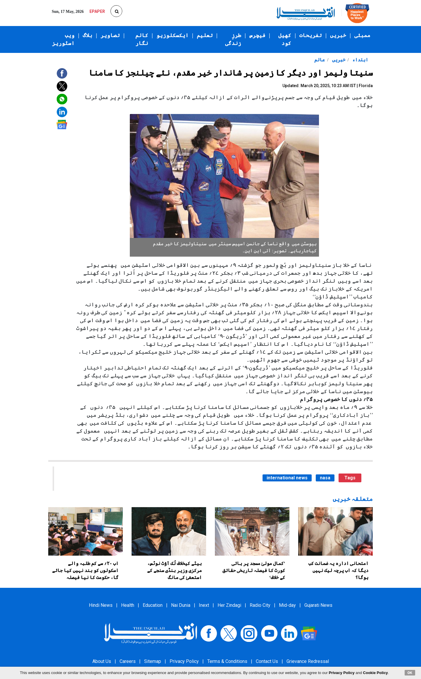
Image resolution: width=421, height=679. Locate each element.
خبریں (338, 35)
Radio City (260, 605)
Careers (128, 661)
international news (287, 478)
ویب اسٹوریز (63, 39)
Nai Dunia (180, 605)
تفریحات (310, 35)
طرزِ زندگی (233, 39)
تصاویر (110, 35)
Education (153, 605)
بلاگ (87, 35)
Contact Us (267, 661)
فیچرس (257, 35)
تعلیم (205, 35)
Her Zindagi (229, 605)
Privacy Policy (184, 661)
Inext (204, 605)
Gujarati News (318, 605)
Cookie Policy (375, 673)
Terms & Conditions (227, 661)
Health (127, 605)
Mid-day (287, 605)
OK (410, 672)
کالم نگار (141, 39)
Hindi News (101, 605)
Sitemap (152, 661)
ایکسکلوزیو (172, 35)
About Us (101, 661)
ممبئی (362, 35)
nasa (325, 478)
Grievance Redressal (308, 661)
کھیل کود (284, 39)
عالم (319, 59)
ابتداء (359, 59)
